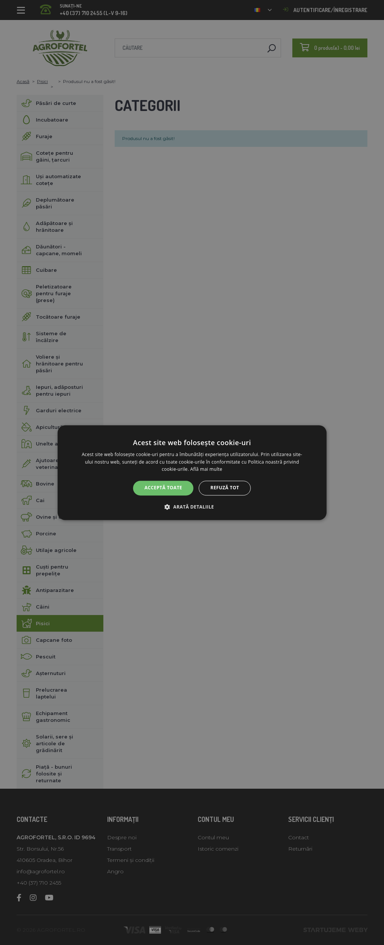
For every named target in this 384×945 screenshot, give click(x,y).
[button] (192, 506)
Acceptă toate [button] (163, 488)
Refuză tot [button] (224, 488)
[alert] (192, 472)
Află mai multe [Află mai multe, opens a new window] (206, 469)
